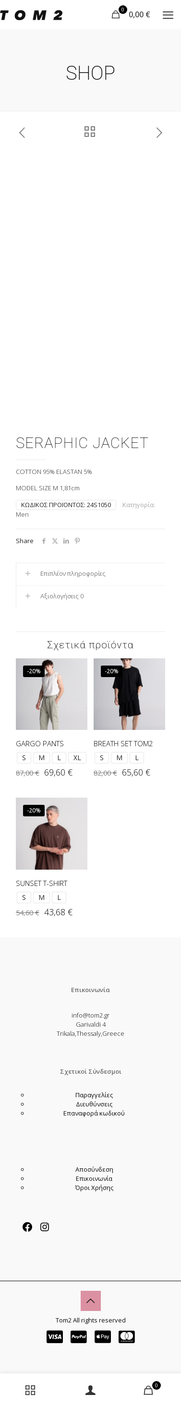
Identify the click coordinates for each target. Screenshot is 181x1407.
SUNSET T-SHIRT (41, 883)
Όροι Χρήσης (94, 1187)
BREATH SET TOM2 (123, 743)
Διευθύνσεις (94, 1104)
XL (77, 757)
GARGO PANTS (40, 743)
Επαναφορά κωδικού (94, 1113)
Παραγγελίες (94, 1095)
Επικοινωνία (94, 1178)
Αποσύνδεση (94, 1169)
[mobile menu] (168, 14)
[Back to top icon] (91, 1301)
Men (22, 514)
